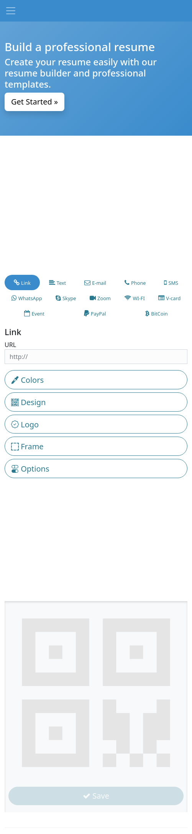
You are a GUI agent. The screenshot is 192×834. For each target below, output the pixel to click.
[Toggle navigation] (10, 10)
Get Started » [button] (34, 101)
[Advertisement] (96, 208)
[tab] (22, 282)
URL (10, 345)
